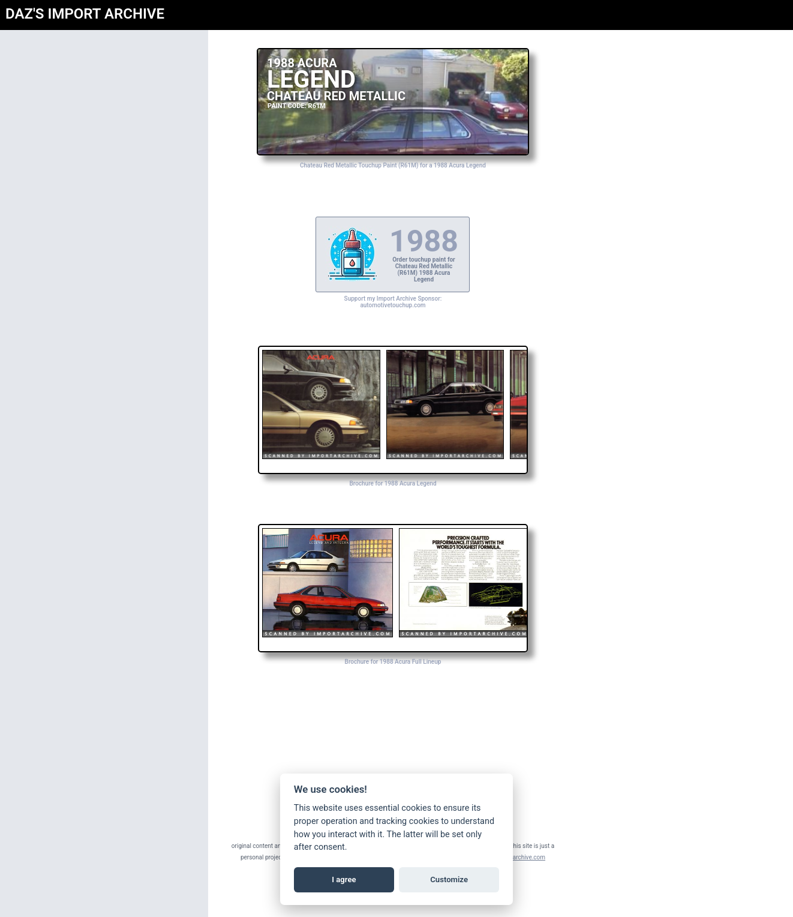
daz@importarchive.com (514, 857)
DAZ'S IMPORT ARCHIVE (84, 13)
